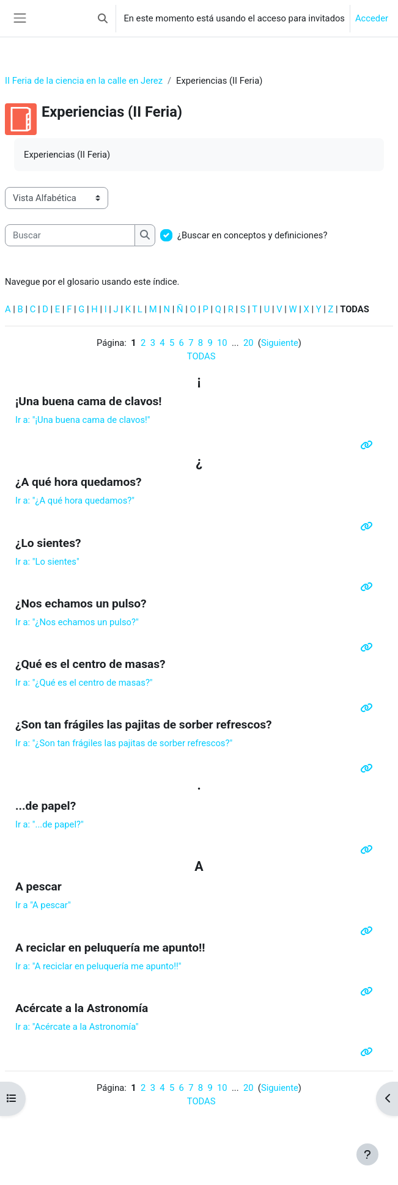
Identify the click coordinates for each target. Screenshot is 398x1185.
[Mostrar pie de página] (367, 1154)
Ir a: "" (75, 500)
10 (222, 342)
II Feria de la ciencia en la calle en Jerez (84, 80)
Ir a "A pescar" (43, 905)
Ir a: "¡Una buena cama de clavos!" (82, 419)
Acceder (371, 18)
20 (248, 342)
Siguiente (279, 342)
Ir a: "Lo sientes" (47, 561)
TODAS (201, 356)
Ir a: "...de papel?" (49, 824)
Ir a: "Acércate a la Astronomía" (77, 1026)
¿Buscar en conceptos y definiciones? (252, 235)
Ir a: (84, 682)
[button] (102, 18)
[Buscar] (70, 235)
